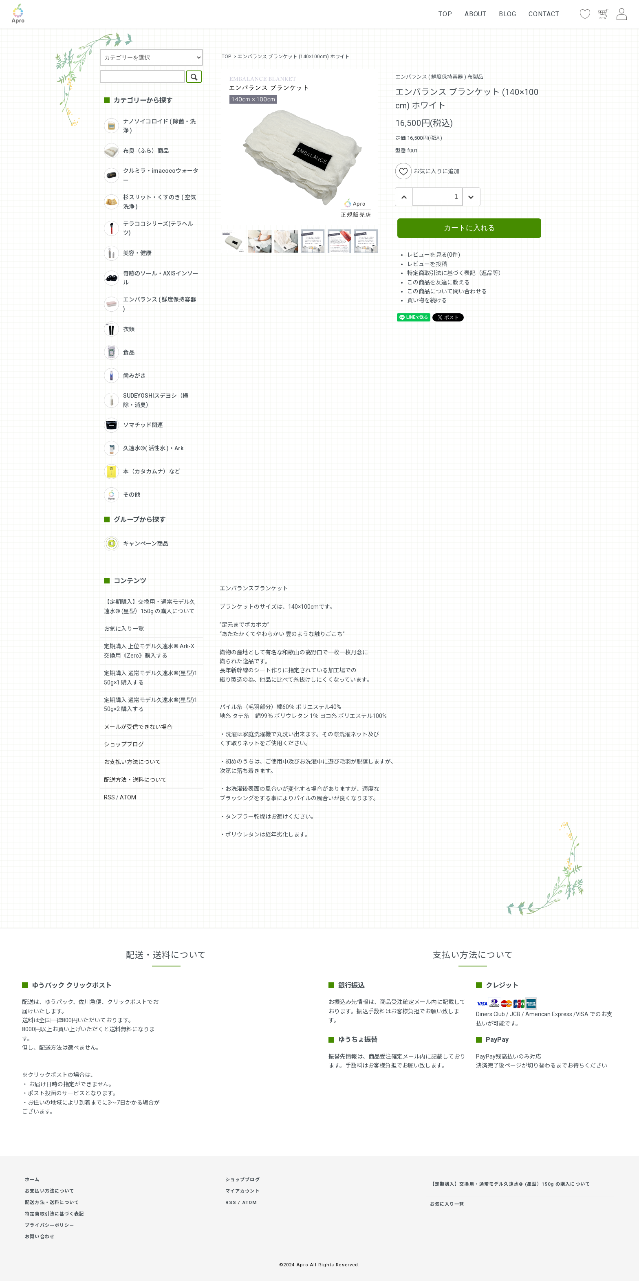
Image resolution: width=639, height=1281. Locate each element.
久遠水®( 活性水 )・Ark (143, 448)
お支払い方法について (132, 762)
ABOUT (476, 14)
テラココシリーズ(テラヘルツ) (148, 228)
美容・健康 (128, 253)
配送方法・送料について (135, 780)
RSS (109, 797)
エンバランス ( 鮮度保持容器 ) (150, 304)
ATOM (128, 797)
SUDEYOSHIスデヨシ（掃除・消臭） (146, 400)
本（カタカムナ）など (142, 471)
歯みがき (125, 375)
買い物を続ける (427, 300)
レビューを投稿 (427, 264)
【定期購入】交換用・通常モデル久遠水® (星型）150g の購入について (510, 1184)
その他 (122, 494)
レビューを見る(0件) (433, 254)
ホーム (32, 1179)
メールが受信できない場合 (138, 727)
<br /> (379, 448)
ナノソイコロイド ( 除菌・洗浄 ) (150, 126)
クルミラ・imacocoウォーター (151, 175)
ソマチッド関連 (133, 425)
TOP (445, 14)
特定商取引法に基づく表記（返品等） (455, 273)
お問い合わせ (40, 1236)
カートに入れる (469, 228)
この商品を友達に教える (438, 282)
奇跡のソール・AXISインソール (151, 278)
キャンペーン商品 (136, 543)
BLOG (507, 14)
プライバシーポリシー (49, 1225)
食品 (119, 352)
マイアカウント (242, 1191)
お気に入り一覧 (124, 628)
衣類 (119, 329)
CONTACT (544, 14)
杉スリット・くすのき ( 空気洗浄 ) (150, 201)
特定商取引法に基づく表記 (54, 1214)
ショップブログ (124, 744)
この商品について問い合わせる (447, 291)
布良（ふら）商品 (136, 150)
